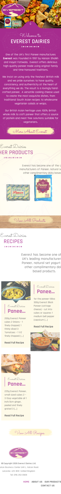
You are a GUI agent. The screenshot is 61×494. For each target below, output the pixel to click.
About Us (52, 481)
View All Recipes (29, 433)
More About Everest (30, 132)
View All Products (29, 220)
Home (42, 481)
